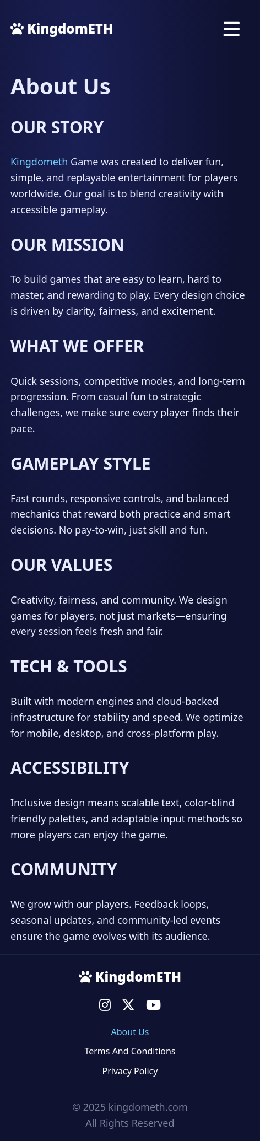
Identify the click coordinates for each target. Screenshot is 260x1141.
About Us (130, 1032)
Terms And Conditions (129, 1051)
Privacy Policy (130, 1071)
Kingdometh (39, 161)
